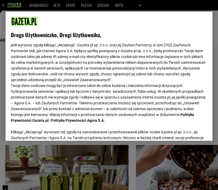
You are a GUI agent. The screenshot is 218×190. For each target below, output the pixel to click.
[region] (109, 76)
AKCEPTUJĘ (189, 130)
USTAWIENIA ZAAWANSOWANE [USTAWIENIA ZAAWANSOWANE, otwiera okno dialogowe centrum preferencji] (45, 130)
